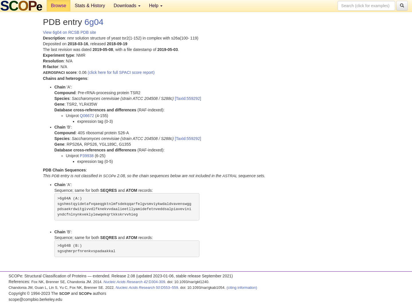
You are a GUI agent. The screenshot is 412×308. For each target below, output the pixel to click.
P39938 (87, 155)
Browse (58, 5)
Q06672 (87, 115)
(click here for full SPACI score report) (121, 72)
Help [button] (156, 5)
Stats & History (90, 5)
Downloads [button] (127, 5)
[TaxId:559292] (188, 98)
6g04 (94, 22)
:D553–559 (147, 287)
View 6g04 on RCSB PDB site (69, 32)
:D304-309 (134, 282)
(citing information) (242, 287)
